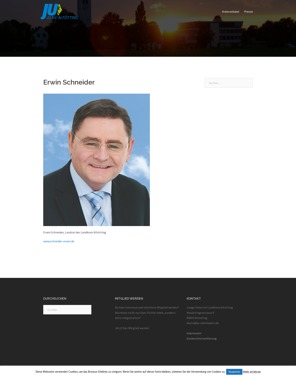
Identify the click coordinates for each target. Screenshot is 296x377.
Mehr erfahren (252, 371)
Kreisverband (230, 11)
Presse (248, 11)
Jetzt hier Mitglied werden (132, 328)
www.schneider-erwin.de (58, 241)
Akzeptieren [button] (234, 371)
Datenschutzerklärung (202, 338)
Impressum (194, 333)
